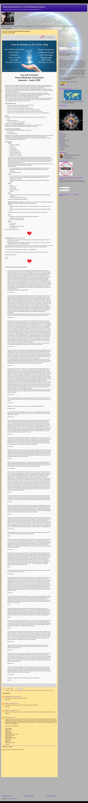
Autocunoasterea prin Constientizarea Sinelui (24, 7)
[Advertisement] (29, 786)
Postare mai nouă (6, 796)
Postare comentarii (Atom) (12, 798)
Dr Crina (66, 154)
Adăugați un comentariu (7, 746)
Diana (6, 717)
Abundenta (8, 690)
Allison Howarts (8, 696)
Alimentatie (12, 690)
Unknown (7, 703)
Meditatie (30, 690)
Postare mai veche (52, 796)
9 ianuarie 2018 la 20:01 (16, 696)
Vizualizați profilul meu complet (69, 158)
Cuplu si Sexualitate (24, 690)
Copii (16, 690)
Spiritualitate (39, 690)
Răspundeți (7, 699)
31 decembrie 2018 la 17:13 (14, 710)
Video (60, 149)
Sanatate (34, 690)
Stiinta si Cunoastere (46, 690)
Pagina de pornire (29, 796)
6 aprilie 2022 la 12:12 (12, 717)
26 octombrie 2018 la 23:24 (14, 703)
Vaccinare (52, 690)
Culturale (19, 690)
